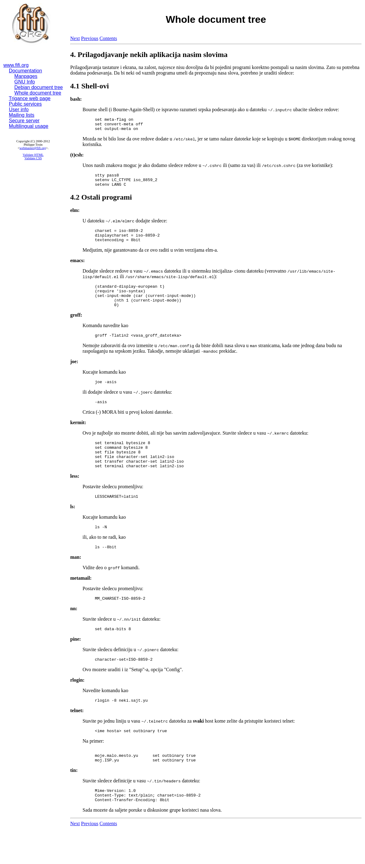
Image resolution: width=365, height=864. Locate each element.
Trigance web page (30, 98)
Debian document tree (38, 87)
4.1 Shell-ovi (89, 86)
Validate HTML (33, 154)
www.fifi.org (16, 65)
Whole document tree (37, 92)
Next (75, 38)
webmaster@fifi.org (32, 148)
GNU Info (24, 81)
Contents (108, 38)
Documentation (25, 70)
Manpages (26, 76)
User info (19, 109)
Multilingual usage (28, 126)
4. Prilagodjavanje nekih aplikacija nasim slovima (149, 55)
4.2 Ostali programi (101, 203)
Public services (25, 104)
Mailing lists (21, 115)
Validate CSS (33, 158)
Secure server (24, 120)
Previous (89, 38)
